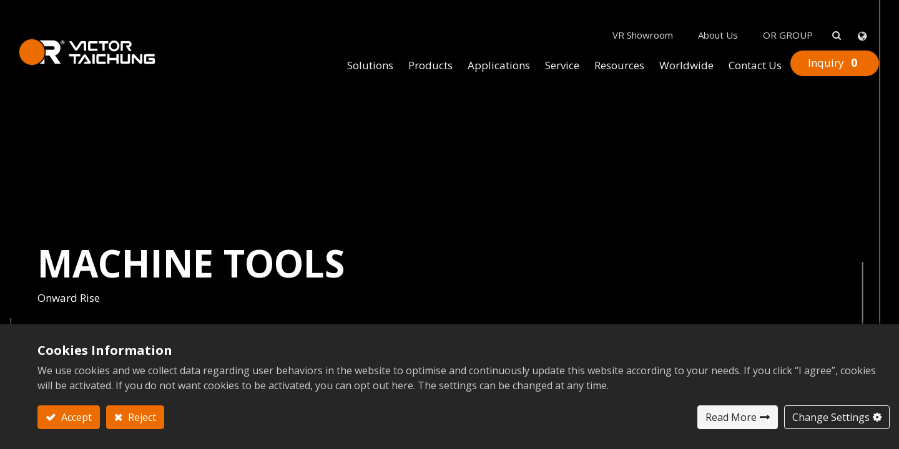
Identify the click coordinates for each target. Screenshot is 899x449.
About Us (699, 13)
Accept (75, 417)
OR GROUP (769, 13)
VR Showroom (624, 13)
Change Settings (831, 417)
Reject (140, 417)
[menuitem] (351, 44)
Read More (731, 417)
